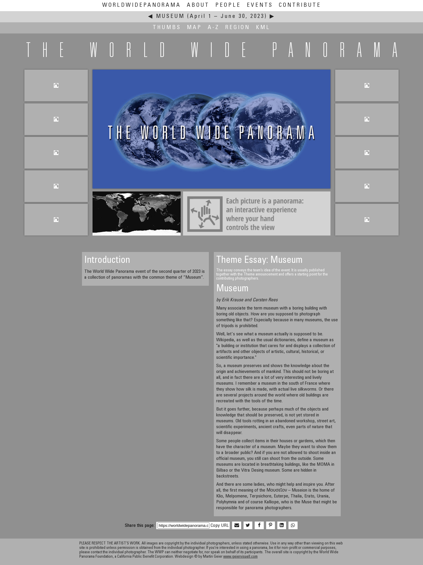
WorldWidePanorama (141, 5)
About (198, 5)
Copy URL (220, 525)
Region (237, 28)
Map (194, 28)
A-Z (213, 28)
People (228, 5)
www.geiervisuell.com (240, 557)
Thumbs (167, 28)
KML (263, 28)
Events (260, 5)
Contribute (300, 5)
